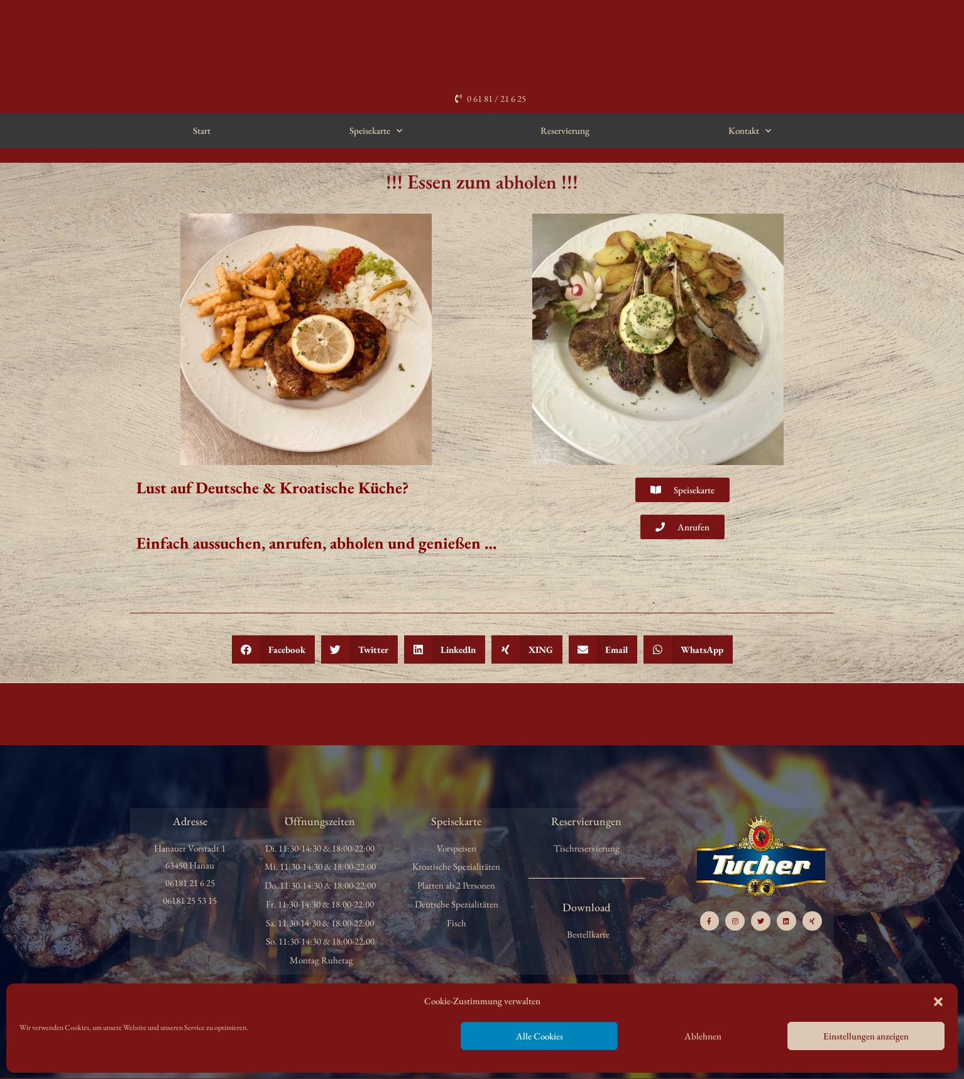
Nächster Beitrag (926, 713)
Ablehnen (702, 1036)
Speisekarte (375, 131)
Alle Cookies (539, 1036)
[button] (938, 1001)
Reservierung (564, 130)
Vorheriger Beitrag (40, 713)
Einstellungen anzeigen (866, 1036)
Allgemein (37, 155)
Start (202, 130)
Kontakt (749, 131)
